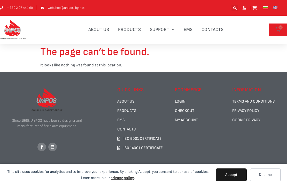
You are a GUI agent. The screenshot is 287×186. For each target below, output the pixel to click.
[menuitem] (265, 7)
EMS (188, 29)
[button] (234, 8)
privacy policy (122, 177)
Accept (231, 174)
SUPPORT (162, 30)
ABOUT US (98, 29)
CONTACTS (212, 29)
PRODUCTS (129, 29)
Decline (265, 174)
